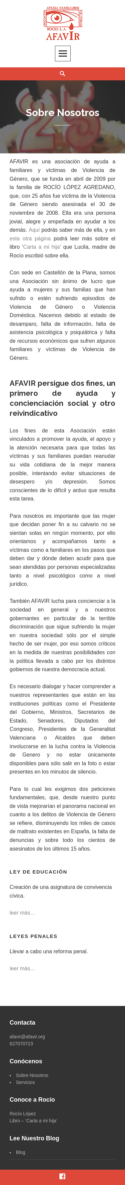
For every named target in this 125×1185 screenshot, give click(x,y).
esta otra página (30, 238)
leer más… (22, 913)
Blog (20, 1152)
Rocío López (23, 1113)
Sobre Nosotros (32, 1075)
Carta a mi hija (41, 247)
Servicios (25, 1082)
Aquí (34, 230)
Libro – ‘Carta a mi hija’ (33, 1120)
